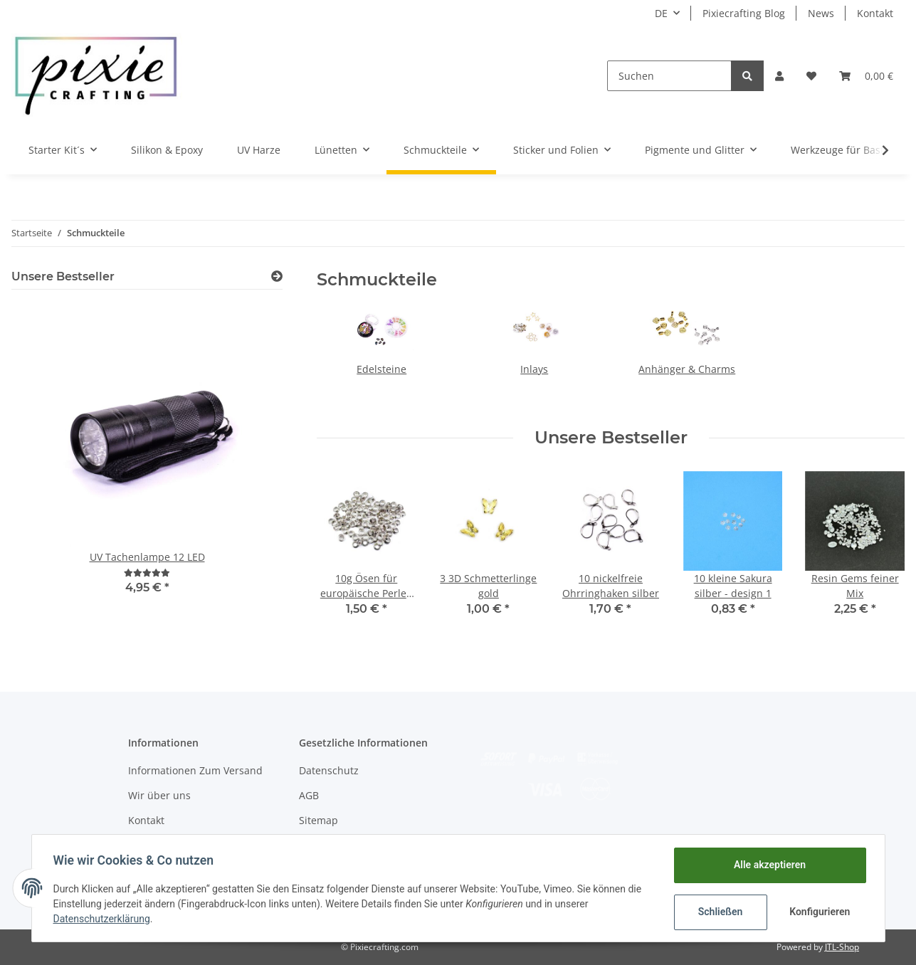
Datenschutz (329, 770)
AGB (309, 795)
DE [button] (661, 13)
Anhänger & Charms (686, 369)
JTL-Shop (842, 947)
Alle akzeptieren (768, 864)
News (821, 13)
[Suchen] (669, 75)
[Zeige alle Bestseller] (277, 276)
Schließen (719, 911)
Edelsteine (381, 369)
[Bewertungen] (147, 572)
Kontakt (875, 13)
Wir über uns (159, 795)
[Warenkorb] (866, 75)
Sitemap (318, 820)
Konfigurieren (819, 911)
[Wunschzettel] (811, 75)
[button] (779, 75)
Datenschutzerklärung (103, 918)
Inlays (534, 369)
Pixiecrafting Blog (743, 13)
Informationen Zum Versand (195, 770)
